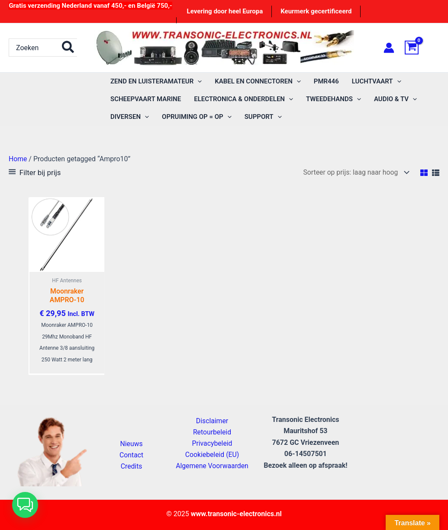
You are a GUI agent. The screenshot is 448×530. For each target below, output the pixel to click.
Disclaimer (212, 420)
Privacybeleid (212, 443)
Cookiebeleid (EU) (212, 454)
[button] (25, 505)
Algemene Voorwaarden (212, 466)
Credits (131, 466)
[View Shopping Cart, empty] (422, 47)
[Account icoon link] (389, 47)
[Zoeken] (68, 47)
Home (18, 159)
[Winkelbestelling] (354, 172)
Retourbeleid (212, 431)
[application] (197, 81)
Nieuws (131, 443)
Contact (131, 454)
